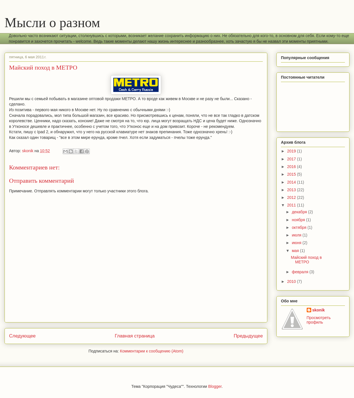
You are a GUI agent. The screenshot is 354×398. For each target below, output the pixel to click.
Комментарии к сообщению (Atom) (152, 351)
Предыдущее (248, 336)
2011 (292, 205)
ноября (299, 220)
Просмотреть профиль (319, 319)
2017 (292, 159)
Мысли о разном (52, 22)
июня (297, 242)
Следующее (22, 336)
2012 (292, 197)
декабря (300, 212)
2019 (292, 151)
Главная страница (135, 336)
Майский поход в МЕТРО (306, 259)
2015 (292, 174)
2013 (292, 190)
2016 (292, 166)
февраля (300, 272)
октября (299, 227)
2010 (292, 281)
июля (297, 235)
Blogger (214, 386)
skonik (318, 310)
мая (296, 250)
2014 (292, 182)
